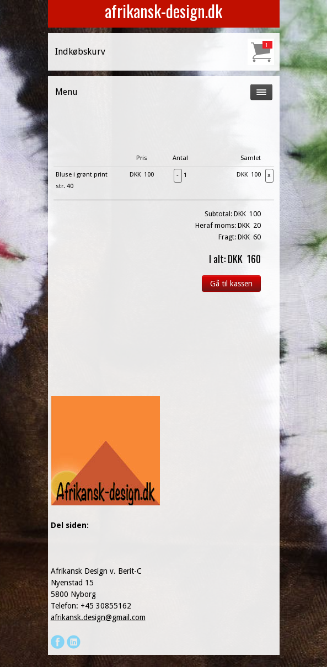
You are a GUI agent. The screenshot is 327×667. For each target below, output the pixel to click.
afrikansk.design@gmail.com (98, 617)
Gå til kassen (231, 283)
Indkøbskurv (80, 51)
